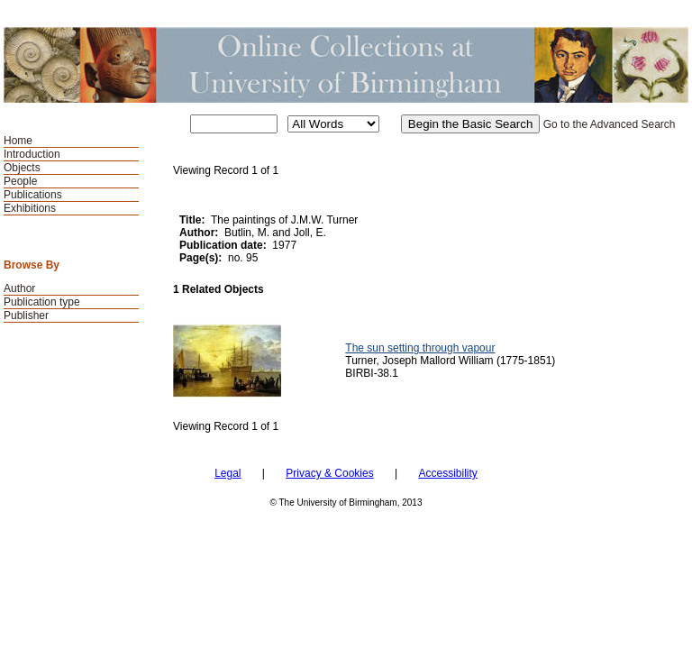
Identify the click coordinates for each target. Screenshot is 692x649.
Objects (22, 167)
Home (18, 140)
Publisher (26, 315)
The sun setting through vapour (420, 348)
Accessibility (447, 473)
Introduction (32, 154)
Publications (33, 194)
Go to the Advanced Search (609, 124)
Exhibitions (30, 208)
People (20, 181)
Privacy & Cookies (329, 473)
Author (19, 288)
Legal (227, 473)
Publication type (42, 302)
